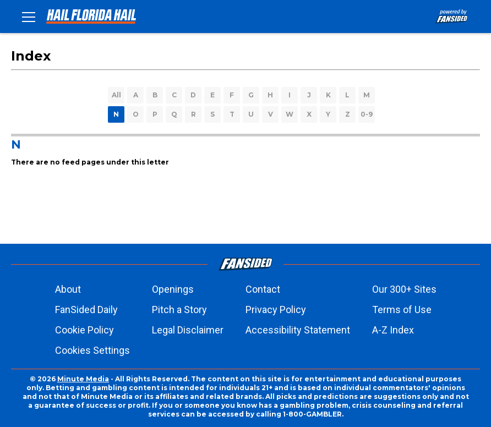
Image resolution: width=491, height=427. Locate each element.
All (116, 95)
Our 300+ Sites (404, 289)
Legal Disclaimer (187, 330)
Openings (173, 289)
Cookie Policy (84, 330)
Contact (263, 289)
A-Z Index (393, 330)
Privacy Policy (276, 309)
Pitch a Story (179, 309)
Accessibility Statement (298, 330)
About (68, 289)
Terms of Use (402, 309)
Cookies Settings (92, 350)
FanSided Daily (86, 309)
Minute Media (83, 379)
